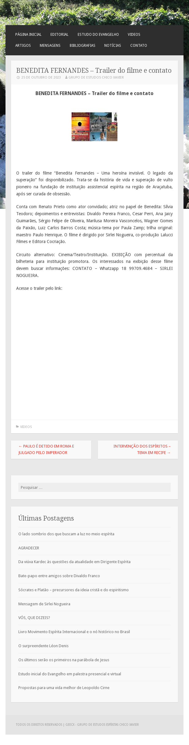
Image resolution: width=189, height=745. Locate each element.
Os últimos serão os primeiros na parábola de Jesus (63, 660)
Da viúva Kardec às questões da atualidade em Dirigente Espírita (74, 561)
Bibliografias (82, 45)
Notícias (112, 45)
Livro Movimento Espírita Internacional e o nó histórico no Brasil (74, 631)
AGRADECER (28, 548)
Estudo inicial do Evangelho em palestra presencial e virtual (69, 674)
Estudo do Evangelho (98, 34)
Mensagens (50, 45)
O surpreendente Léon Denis (43, 646)
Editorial (59, 34)
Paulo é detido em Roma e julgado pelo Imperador (46, 449)
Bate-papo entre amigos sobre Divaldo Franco (59, 576)
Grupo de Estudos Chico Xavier (96, 77)
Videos (134, 34)
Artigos (23, 45)
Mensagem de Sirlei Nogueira (44, 604)
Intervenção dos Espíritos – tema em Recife (142, 449)
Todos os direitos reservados (39, 724)
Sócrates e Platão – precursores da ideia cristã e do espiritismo (73, 590)
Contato (138, 45)
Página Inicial (28, 34)
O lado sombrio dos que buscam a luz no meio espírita (66, 534)
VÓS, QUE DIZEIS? (34, 617)
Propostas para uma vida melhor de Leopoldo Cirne (63, 687)
